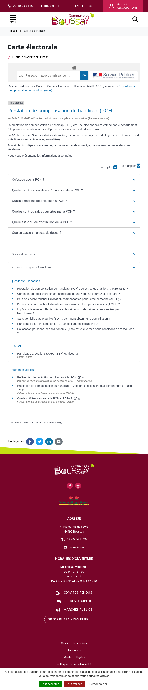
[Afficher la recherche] (135, 19)
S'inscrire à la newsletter (68, 619)
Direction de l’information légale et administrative (36, 422)
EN (77, 5)
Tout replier (107, 167)
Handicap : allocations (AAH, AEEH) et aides (87, 86)
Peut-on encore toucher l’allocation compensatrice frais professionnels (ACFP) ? (68, 304)
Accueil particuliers (21, 86)
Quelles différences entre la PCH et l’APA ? (48, 398)
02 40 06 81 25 (74, 539)
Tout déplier (130, 165)
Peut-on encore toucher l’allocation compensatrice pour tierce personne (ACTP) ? (69, 299)
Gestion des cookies (74, 643)
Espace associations (123, 6)
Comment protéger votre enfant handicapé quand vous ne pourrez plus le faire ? (68, 293)
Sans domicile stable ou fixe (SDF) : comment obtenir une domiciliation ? (63, 318)
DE (90, 5)
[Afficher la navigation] (13, 19)
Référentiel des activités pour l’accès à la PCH (50, 377)
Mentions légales (74, 657)
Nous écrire (74, 547)
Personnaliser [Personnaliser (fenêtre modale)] (98, 684)
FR (84, 5)
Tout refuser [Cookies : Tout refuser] (74, 684)
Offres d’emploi (77, 601)
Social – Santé (46, 86)
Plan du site (74, 650)
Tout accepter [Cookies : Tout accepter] (50, 684)
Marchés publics (78, 610)
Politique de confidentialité (74, 664)
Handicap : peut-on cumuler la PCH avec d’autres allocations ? (57, 323)
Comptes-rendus (78, 593)
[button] (74, 179)
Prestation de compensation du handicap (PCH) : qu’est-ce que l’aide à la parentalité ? (72, 288)
